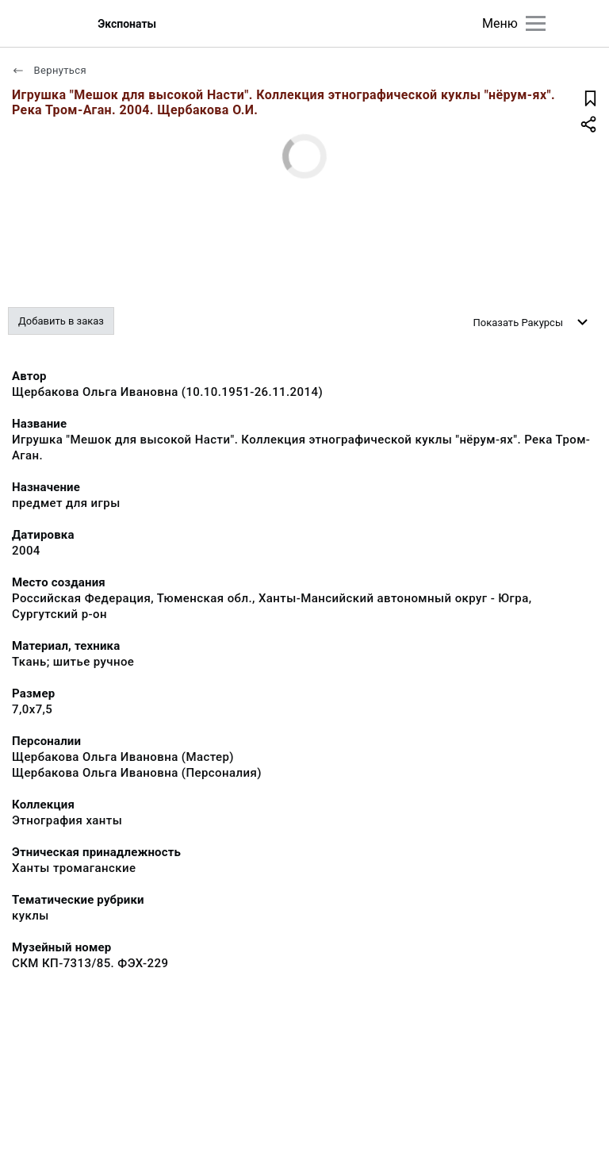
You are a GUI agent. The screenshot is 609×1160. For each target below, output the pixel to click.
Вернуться (49, 70)
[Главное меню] (535, 23)
